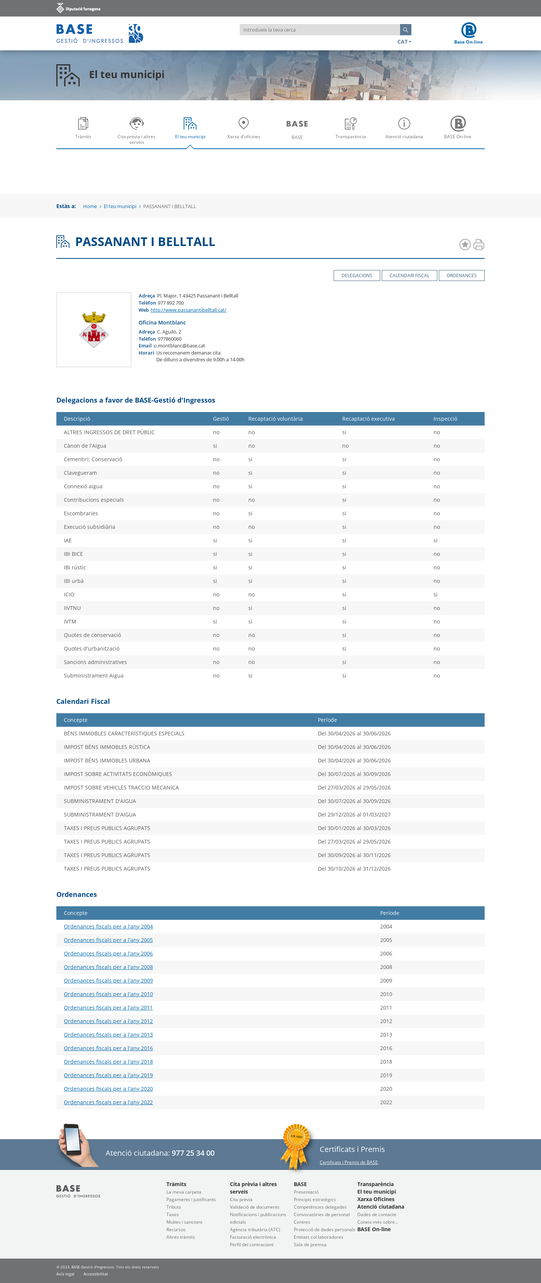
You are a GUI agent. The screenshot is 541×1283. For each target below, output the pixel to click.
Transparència (353, 133)
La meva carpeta (183, 1192)
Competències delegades (320, 1207)
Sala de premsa (310, 1244)
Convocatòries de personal (322, 1214)
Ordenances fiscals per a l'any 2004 (108, 926)
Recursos (176, 1229)
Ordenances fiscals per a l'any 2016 (108, 1048)
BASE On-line (460, 133)
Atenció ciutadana (406, 133)
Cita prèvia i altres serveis (138, 133)
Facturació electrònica (253, 1237)
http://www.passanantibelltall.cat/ (189, 309)
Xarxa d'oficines (246, 133)
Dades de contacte (376, 1214)
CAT (404, 41)
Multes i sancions (184, 1222)
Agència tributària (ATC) (255, 1229)
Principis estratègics (315, 1199)
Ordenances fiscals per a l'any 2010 (108, 994)
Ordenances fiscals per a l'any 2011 (108, 1007)
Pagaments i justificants (191, 1199)
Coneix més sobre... (377, 1222)
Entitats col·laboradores (318, 1237)
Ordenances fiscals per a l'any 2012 (108, 1021)
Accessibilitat (95, 1274)
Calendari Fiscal (409, 275)
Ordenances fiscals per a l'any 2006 (108, 953)
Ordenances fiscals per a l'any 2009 (108, 980)
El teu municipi (192, 133)
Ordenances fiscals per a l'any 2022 (108, 1102)
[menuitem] (83, 130)
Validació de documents (255, 1207)
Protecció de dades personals (324, 1229)
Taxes (172, 1214)
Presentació (306, 1192)
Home (90, 206)
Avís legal (65, 1274)
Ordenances (462, 275)
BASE (299, 133)
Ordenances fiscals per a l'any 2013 (108, 1034)
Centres (302, 1222)
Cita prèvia (241, 1199)
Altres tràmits (180, 1237)
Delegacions (357, 275)
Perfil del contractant (252, 1244)
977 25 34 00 (193, 1153)
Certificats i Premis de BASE (349, 1162)
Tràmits (85, 133)
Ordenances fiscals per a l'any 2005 (108, 939)
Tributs (173, 1207)
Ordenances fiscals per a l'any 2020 (108, 1088)
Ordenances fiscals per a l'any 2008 (108, 967)
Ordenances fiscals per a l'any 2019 (108, 1075)
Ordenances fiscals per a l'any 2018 (108, 1061)
